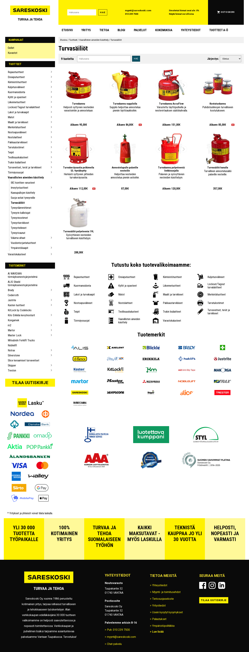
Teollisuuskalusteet (18, 157)
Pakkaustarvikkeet (17, 142)
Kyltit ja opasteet (17, 97)
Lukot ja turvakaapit (18, 112)
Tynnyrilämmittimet (21, 207)
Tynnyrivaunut (18, 233)
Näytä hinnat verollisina (181, 14)
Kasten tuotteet (16, 305)
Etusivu (67, 30)
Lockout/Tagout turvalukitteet (24, 107)
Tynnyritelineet (18, 228)
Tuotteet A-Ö (218, 30)
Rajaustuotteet (16, 72)
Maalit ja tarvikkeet (18, 122)
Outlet (11, 48)
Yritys (86, 30)
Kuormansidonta (16, 92)
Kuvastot (12, 53)
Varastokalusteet (17, 254)
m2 (9, 325)
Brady (11, 290)
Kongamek (13, 320)
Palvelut (140, 30)
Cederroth (13, 295)
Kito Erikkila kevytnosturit (21, 315)
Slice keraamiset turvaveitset (23, 360)
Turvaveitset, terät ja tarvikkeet (25, 167)
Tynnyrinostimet (19, 217)
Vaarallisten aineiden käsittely (26, 177)
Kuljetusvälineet (16, 87)
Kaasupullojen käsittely (23, 192)
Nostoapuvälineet (17, 132)
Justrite (12, 300)
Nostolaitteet (15, 137)
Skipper (12, 365)
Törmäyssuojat (16, 172)
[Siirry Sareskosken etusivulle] (30, 12)
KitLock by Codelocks (19, 310)
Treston (12, 370)
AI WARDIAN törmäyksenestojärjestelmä (22, 275)
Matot (11, 117)
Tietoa (104, 30)
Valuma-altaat (18, 238)
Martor (11, 330)
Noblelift (12, 345)
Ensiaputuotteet (16, 77)
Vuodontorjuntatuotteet (23, 243)
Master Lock (14, 335)
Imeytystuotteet (19, 187)
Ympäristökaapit (19, 248)
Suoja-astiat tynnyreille (23, 197)
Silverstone (14, 355)
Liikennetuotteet (16, 102)
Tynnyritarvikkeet (20, 222)
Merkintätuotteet (17, 127)
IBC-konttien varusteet (23, 182)
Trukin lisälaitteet (17, 162)
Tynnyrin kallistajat (20, 212)
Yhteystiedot (191, 30)
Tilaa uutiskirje (30, 382)
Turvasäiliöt (18, 202)
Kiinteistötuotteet (17, 82)
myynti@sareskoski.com (138, 10)
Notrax (11, 350)
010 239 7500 (131, 14)
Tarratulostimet (16, 147)
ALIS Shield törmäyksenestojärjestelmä (22, 283)
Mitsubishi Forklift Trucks (21, 340)
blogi (121, 30)
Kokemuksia (163, 30)
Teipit (11, 152)
